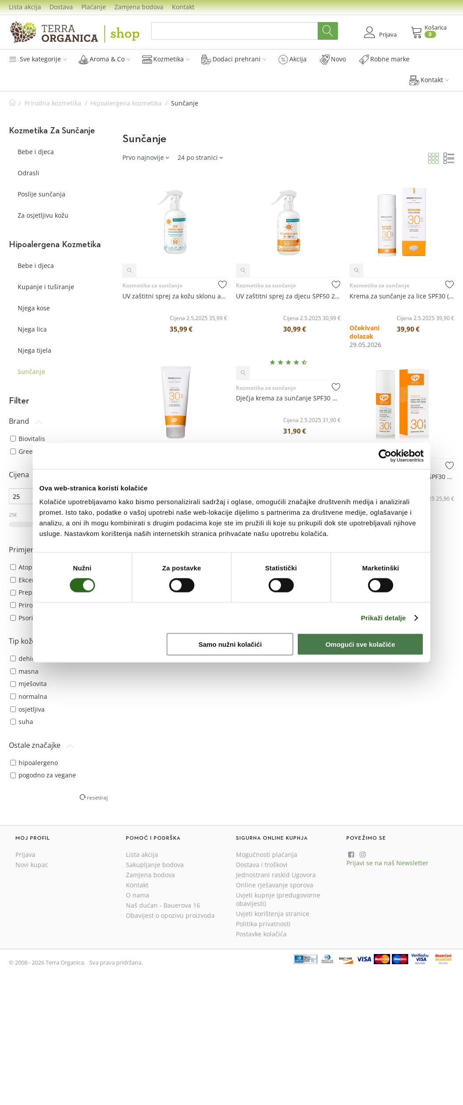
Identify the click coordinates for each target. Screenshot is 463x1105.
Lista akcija (25, 7)
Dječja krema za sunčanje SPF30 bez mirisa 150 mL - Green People (288, 398)
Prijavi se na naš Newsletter (387, 863)
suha (21, 721)
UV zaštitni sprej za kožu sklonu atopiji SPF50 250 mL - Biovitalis (174, 296)
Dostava (61, 7)
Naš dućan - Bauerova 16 (163, 905)
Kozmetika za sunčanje (152, 285)
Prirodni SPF (32, 605)
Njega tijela (34, 350)
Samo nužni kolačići (230, 644)
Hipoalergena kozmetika (126, 103)
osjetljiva (27, 709)
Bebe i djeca (36, 151)
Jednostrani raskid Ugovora (276, 875)
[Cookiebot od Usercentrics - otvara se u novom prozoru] (385, 455)
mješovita (28, 683)
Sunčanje (31, 371)
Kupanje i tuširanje (46, 287)
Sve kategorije (38, 59)
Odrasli (28, 173)
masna (24, 671)
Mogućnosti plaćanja (266, 854)
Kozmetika (166, 59)
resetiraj (97, 797)
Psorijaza (27, 618)
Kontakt (183, 7)
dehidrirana (32, 658)
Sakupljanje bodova (155, 864)
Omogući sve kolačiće (360, 644)
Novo (333, 59)
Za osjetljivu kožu (43, 215)
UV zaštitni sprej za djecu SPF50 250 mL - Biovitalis (288, 296)
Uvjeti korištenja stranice (272, 913)
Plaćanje (93, 7)
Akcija (292, 59)
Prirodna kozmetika (52, 103)
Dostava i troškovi (262, 864)
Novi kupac (31, 864)
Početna (12, 103)
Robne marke (384, 59)
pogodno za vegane (43, 775)
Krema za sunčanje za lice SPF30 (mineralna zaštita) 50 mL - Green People (401, 296)
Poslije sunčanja (41, 194)
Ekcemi (24, 580)
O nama (137, 895)
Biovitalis (27, 438)
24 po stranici (200, 157)
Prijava (25, 854)
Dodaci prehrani (233, 59)
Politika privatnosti (263, 924)
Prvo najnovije (145, 157)
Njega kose (34, 308)
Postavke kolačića (261, 934)
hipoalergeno (34, 762)
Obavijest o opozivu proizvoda (170, 915)
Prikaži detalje (383, 617)
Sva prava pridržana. (116, 962)
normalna (28, 696)
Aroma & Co (104, 59)
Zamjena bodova (138, 7)
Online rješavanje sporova (274, 885)
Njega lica (32, 329)
